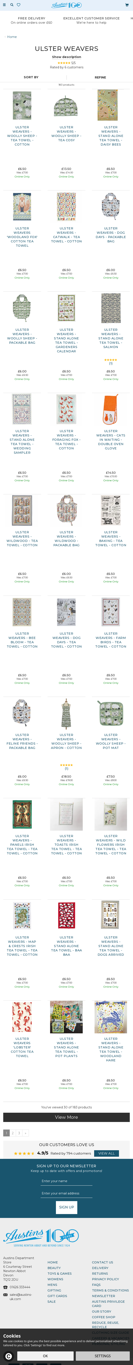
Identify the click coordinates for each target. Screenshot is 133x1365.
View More (66, 1117)
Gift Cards (57, 1296)
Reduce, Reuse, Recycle (105, 1325)
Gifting (54, 1290)
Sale (52, 1302)
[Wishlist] (19, 5)
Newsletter (103, 1296)
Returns (100, 1274)
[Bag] (127, 5)
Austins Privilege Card (108, 1304)
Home (53, 1262)
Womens (55, 1279)
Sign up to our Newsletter (66, 1168)
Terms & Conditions (110, 1290)
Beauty (54, 1268)
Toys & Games (60, 1274)
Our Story (101, 1311)
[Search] (12, 5)
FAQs (96, 1285)
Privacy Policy (105, 1279)
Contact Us (102, 1262)
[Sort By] (32, 77)
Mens (52, 1285)
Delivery (100, 1268)
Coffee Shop (103, 1317)
